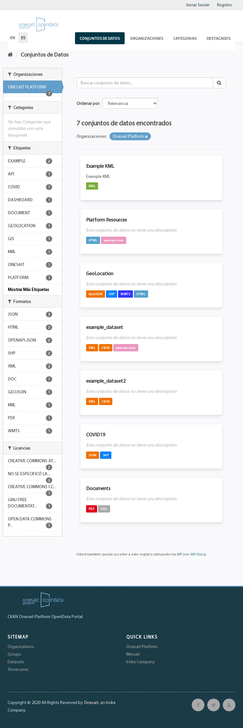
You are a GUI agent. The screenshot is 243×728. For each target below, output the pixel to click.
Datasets (16, 661)
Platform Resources (106, 219)
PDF (92, 509)
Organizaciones (146, 38)
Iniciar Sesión (197, 4)
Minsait (133, 654)
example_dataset (104, 327)
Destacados (219, 38)
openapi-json (114, 240)
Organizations (21, 646)
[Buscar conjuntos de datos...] (145, 82)
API (179, 554)
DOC (104, 509)
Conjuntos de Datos (100, 38)
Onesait (91, 702)
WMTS (125, 294)
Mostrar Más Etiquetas (28, 289)
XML (92, 347)
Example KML (100, 166)
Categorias (184, 38)
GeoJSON (96, 294)
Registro (224, 4)
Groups (14, 654)
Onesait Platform (142, 646)
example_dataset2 (106, 381)
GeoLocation (99, 273)
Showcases (18, 669)
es (23, 37)
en (12, 37)
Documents (98, 488)
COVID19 (95, 434)
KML (92, 186)
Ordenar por (88, 103)
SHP (112, 294)
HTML (93, 240)
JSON (105, 347)
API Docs (197, 554)
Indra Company (140, 661)
